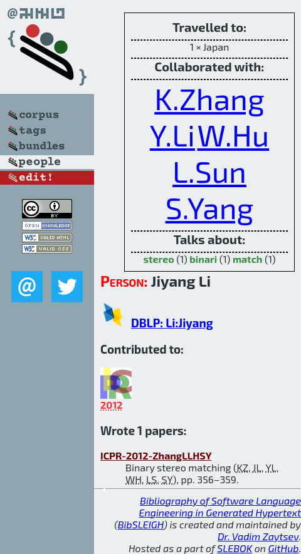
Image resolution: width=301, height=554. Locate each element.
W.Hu (234, 134)
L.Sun (209, 171)
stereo (158, 259)
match (248, 259)
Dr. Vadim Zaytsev (258, 536)
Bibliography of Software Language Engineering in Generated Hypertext (220, 506)
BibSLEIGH (141, 524)
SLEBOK (234, 548)
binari (203, 259)
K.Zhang (209, 98)
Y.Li (172, 134)
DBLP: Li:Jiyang (172, 322)
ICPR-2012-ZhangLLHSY (155, 455)
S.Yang (210, 207)
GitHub (283, 548)
